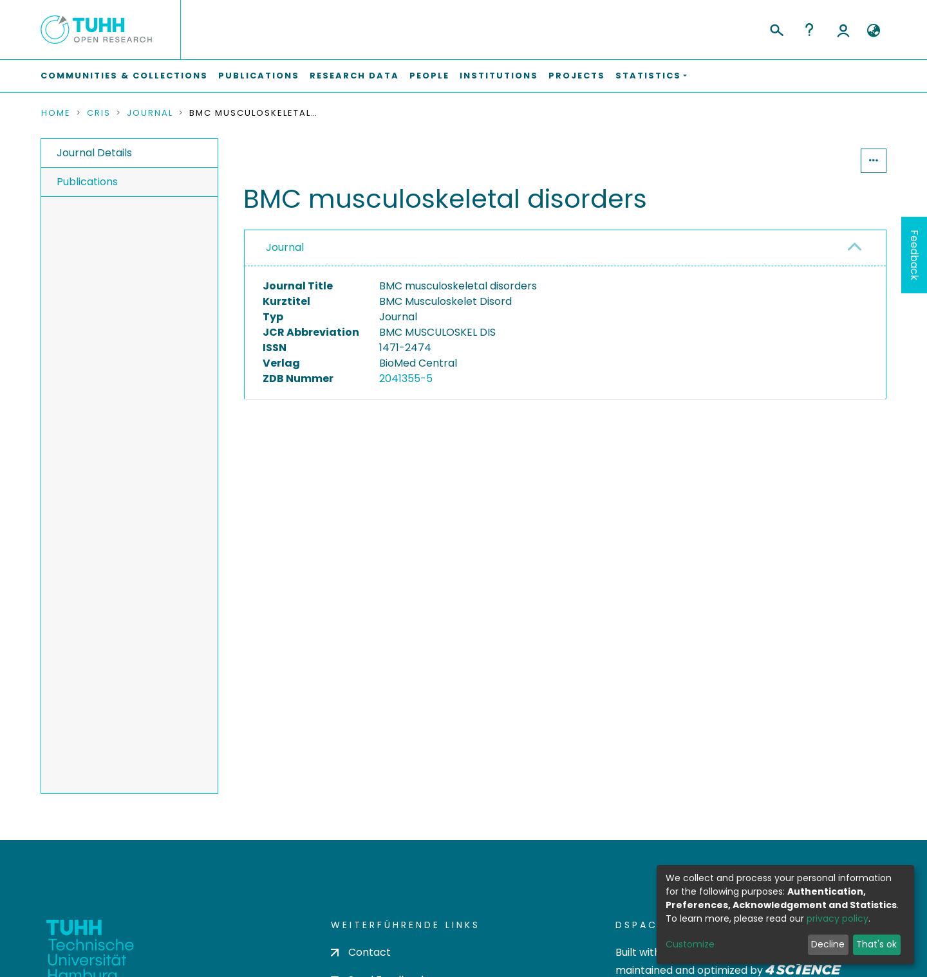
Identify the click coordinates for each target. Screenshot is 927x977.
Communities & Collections (124, 75)
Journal (150, 113)
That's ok (876, 944)
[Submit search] (776, 28)
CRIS (99, 113)
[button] (873, 31)
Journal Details (94, 152)
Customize (690, 944)
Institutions (499, 75)
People (429, 75)
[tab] (565, 248)
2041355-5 (406, 378)
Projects (576, 75)
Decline (828, 944)
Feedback (914, 255)
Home (56, 113)
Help (809, 30)
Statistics (821, 160)
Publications (258, 75)
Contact (361, 952)
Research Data (354, 75)
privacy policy (837, 918)
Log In (843, 30)
